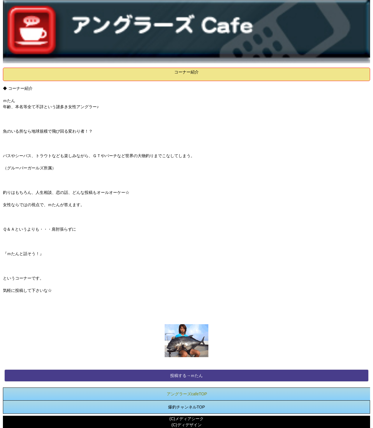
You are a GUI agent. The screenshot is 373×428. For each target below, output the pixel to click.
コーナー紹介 (186, 72)
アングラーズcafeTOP (187, 394)
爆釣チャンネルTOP (186, 407)
